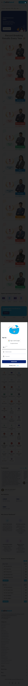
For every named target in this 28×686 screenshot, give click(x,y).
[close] (25, 2)
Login (18, 365)
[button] (14, 340)
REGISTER (14, 361)
